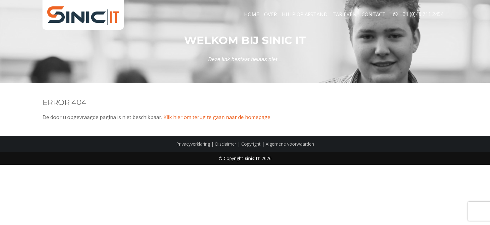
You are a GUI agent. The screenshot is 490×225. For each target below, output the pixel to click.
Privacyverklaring (193, 144)
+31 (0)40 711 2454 (417, 14)
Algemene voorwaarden (290, 144)
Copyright (251, 144)
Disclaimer (225, 144)
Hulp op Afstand (305, 14)
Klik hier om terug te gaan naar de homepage (216, 117)
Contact (374, 14)
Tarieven (344, 14)
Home (251, 14)
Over (270, 14)
